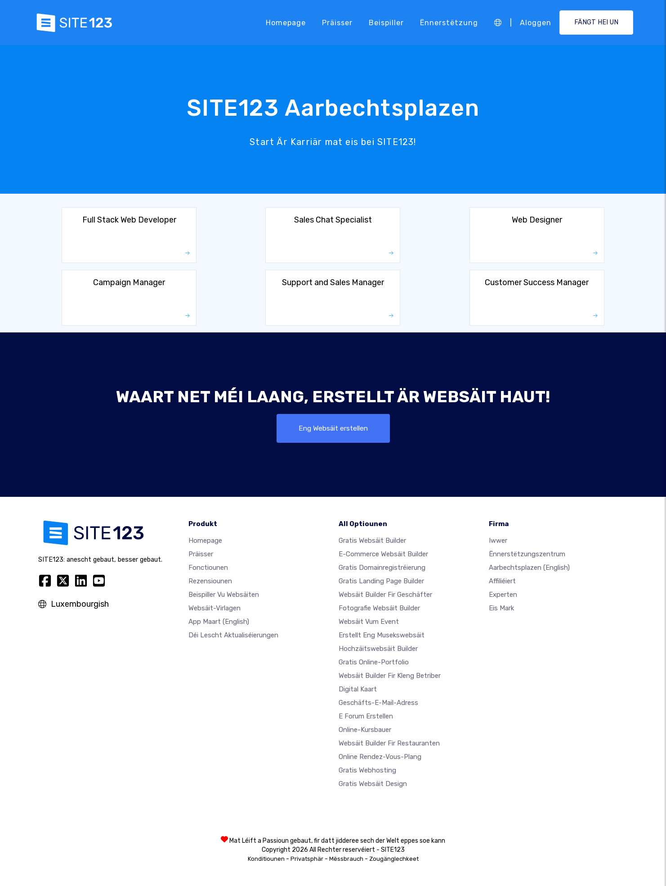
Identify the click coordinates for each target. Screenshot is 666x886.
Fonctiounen (208, 567)
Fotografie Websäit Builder (379, 608)
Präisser (337, 22)
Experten (503, 595)
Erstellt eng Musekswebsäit (382, 635)
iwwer (498, 540)
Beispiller (386, 22)
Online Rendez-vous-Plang (380, 757)
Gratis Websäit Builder (372, 540)
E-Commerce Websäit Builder (383, 554)
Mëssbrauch (346, 858)
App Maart (218, 622)
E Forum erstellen (366, 716)
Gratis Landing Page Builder (381, 581)
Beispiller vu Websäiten (223, 595)
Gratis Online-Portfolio (374, 662)
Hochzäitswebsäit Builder (378, 649)
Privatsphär (307, 858)
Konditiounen (266, 858)
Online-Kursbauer (365, 730)
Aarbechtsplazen (529, 567)
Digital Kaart (358, 689)
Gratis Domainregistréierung (382, 567)
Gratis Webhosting (367, 770)
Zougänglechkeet (394, 858)
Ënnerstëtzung (449, 22)
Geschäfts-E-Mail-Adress (378, 703)
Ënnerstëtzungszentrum (527, 554)
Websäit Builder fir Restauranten (389, 743)
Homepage (286, 22)
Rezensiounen (210, 581)
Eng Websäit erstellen (333, 428)
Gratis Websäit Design (373, 784)
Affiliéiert (502, 581)
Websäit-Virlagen (214, 608)
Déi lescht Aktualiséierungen (233, 635)
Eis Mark (501, 608)
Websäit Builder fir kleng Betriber (390, 676)
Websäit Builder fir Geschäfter (385, 595)
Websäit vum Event (369, 622)
